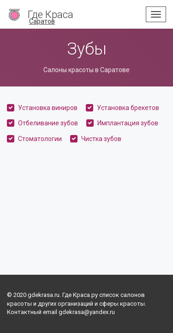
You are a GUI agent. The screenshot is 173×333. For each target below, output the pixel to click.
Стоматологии (40, 138)
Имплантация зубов (127, 123)
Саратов (42, 21)
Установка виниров (48, 107)
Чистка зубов (101, 138)
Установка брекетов (128, 107)
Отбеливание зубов (48, 123)
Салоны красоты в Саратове (86, 70)
